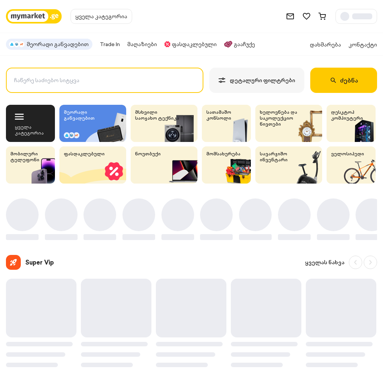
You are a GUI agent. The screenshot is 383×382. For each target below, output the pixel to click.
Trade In (110, 44)
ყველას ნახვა (324, 262)
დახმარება (325, 44)
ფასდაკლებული (190, 44)
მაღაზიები (142, 44)
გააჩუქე (239, 44)
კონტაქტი (362, 44)
